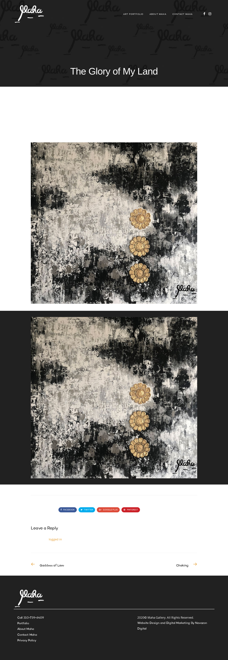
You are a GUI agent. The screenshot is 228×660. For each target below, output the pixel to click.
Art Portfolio (133, 14)
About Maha (157, 14)
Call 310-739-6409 (30, 617)
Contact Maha (182, 14)
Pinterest (131, 510)
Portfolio (23, 623)
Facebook (68, 510)
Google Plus (108, 510)
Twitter (87, 510)
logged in (55, 539)
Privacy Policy (26, 640)
